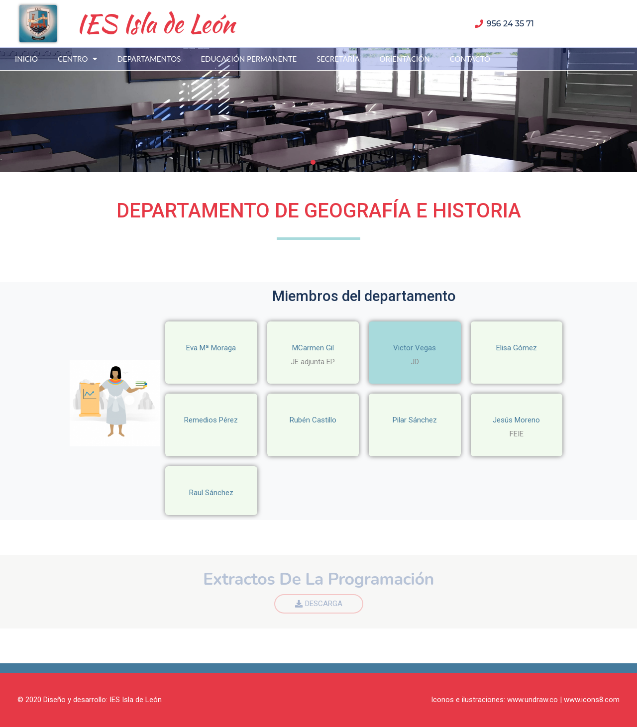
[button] (313, 162)
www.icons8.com (592, 699)
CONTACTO (470, 58)
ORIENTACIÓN (405, 58)
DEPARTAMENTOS (149, 58)
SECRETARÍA (338, 58)
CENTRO (77, 59)
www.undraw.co (532, 699)
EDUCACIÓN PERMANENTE (249, 58)
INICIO (26, 58)
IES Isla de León (156, 23)
